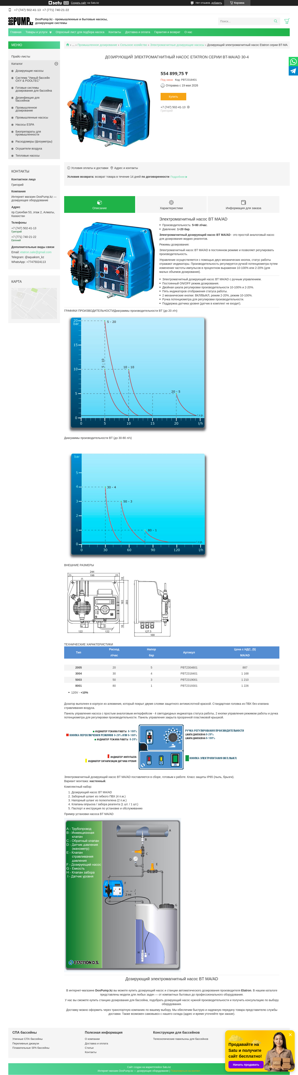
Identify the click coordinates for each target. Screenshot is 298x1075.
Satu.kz (166, 1067)
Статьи (89, 1047)
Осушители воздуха (29, 148)
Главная (15, 32)
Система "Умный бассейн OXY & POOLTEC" (33, 79)
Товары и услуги (36, 32)
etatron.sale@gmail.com (36, 252)
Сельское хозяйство (133, 45)
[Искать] (275, 21)
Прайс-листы (20, 56)
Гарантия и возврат (167, 32)
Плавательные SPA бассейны (30, 1047)
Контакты (114, 32)
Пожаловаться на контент (185, 1071)
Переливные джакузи (25, 1043)
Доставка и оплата (137, 32)
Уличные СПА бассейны (27, 1039)
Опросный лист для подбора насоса (80, 32)
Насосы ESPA (25, 124)
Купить (173, 96)
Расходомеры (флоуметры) (34, 141)
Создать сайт (78, 2)
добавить (216, 2)
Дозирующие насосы (29, 70)
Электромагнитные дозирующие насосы (177, 45)
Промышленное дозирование (97, 45)
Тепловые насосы (28, 155)
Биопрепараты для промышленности (28, 133)
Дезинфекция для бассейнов (28, 99)
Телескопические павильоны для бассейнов (180, 1039)
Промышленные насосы (32, 117)
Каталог (17, 63)
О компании (92, 1039)
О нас (188, 32)
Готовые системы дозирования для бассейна (34, 89)
